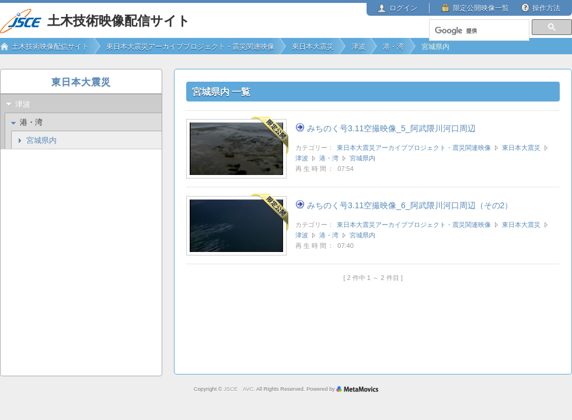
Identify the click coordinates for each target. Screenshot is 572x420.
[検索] (478, 31)
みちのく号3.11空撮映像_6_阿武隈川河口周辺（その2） (409, 205)
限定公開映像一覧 (481, 8)
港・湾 (329, 158)
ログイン (403, 8)
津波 (301, 158)
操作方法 (546, 8)
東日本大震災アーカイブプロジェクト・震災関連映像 (414, 147)
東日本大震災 (521, 147)
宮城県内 (362, 158)
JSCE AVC (238, 389)
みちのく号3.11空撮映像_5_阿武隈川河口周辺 (391, 128)
